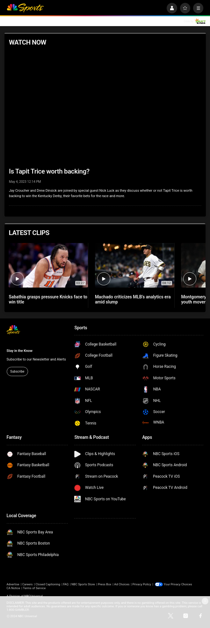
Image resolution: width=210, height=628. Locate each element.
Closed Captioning (47, 584)
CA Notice (13, 588)
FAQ (66, 584)
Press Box (104, 584)
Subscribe (17, 371)
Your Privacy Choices (178, 584)
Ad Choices (121, 584)
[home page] (25, 8)
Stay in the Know (20, 351)
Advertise (13, 584)
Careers (27, 584)
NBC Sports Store (83, 584)
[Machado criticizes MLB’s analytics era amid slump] (134, 265)
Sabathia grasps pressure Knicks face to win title (48, 299)
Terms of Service (34, 588)
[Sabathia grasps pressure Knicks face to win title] (48, 265)
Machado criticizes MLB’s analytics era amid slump (133, 299)
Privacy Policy (141, 584)
